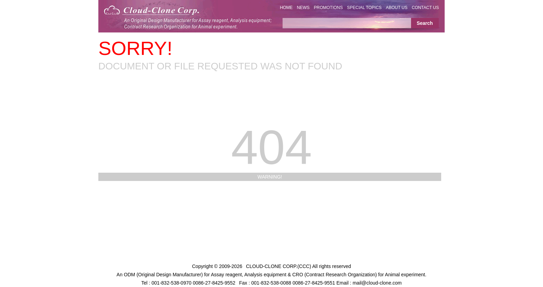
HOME (286, 7)
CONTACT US (425, 7)
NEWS (303, 7)
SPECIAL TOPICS (364, 7)
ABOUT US (396, 7)
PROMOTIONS (328, 7)
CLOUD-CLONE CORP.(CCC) (278, 266)
